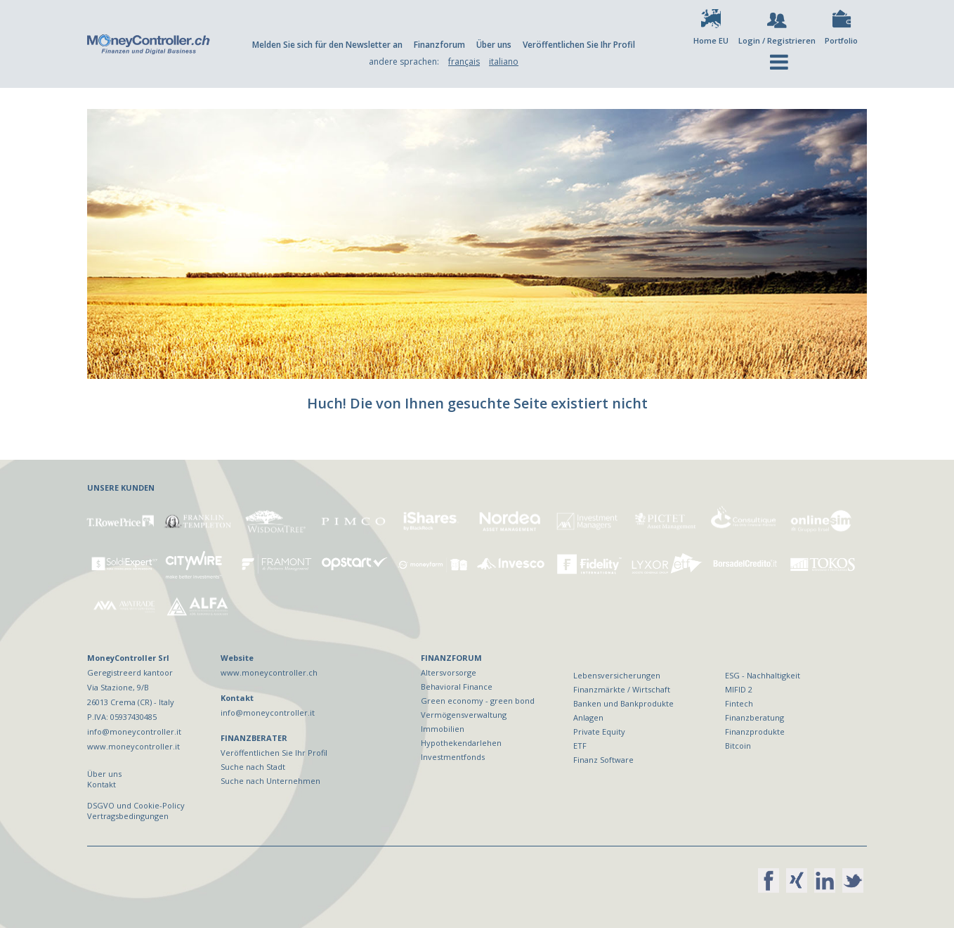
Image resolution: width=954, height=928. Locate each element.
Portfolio (841, 40)
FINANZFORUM (451, 657)
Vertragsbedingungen (128, 816)
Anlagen (588, 717)
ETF (580, 745)
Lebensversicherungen (616, 675)
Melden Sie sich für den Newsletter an (327, 45)
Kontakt (101, 784)
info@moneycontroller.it (268, 712)
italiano (503, 61)
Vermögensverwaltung (464, 714)
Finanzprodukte (755, 731)
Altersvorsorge (448, 672)
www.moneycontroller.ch (269, 672)
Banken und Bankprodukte (623, 703)
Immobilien (442, 728)
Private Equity (599, 731)
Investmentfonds (453, 757)
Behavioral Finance (456, 686)
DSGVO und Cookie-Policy (136, 805)
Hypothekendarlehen (461, 742)
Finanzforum (439, 45)
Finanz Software (603, 759)
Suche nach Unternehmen (270, 780)
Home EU (710, 40)
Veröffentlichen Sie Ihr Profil (579, 45)
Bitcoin (738, 745)
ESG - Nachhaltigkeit (762, 675)
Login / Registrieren (777, 40)
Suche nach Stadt (253, 766)
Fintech (739, 703)
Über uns (493, 45)
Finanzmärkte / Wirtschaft (621, 689)
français (464, 61)
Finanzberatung (754, 717)
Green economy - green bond (478, 700)
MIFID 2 (738, 689)
